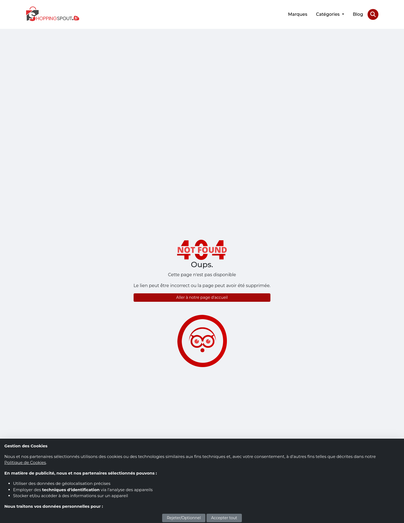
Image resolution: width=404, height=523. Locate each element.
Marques (297, 14)
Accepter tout (224, 517)
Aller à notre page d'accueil (202, 297)
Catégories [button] (328, 14)
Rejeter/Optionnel (184, 517)
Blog (358, 14)
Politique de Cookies (25, 462)
